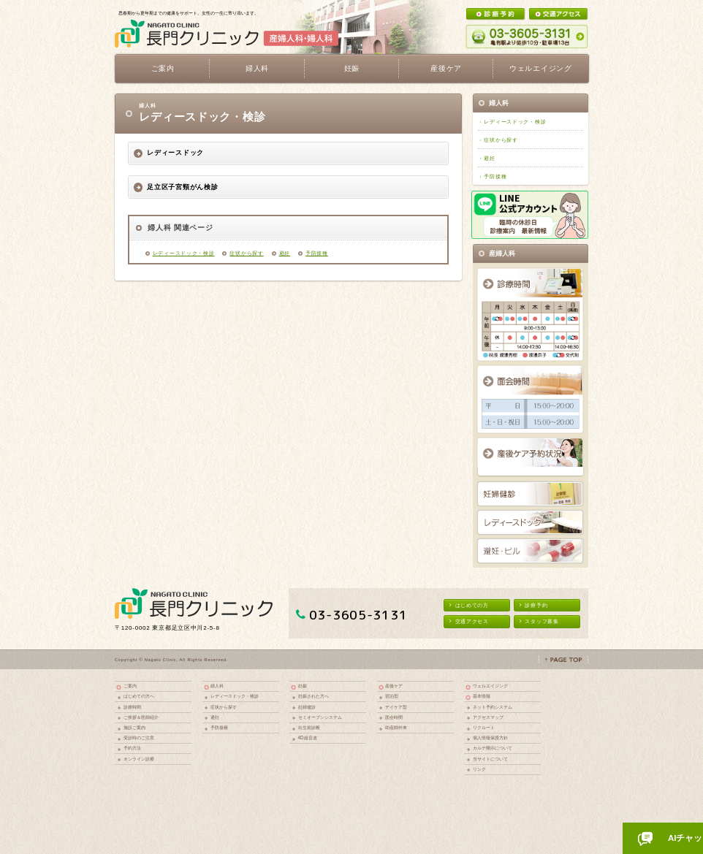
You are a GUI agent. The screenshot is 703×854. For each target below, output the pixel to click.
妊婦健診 (307, 706)
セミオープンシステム (320, 717)
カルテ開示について (492, 747)
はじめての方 (469, 605)
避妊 (284, 253)
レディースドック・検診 (184, 253)
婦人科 (217, 685)
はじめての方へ (138, 695)
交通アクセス (469, 621)
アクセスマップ (488, 717)
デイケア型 (396, 706)
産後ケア (394, 685)
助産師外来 (396, 727)
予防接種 (316, 253)
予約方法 (132, 747)
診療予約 (533, 605)
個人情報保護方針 (490, 737)
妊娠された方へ (313, 695)
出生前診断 (309, 727)
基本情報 (481, 695)
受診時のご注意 (138, 737)
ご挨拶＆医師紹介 (141, 717)
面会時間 (394, 717)
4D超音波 (307, 737)
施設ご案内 (134, 727)
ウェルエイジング (540, 68)
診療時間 (132, 706)
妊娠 (302, 685)
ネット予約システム (492, 706)
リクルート (484, 727)
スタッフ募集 (539, 621)
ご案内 (130, 685)
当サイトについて (490, 758)
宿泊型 (391, 695)
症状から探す (246, 253)
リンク (479, 768)
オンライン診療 (138, 758)
